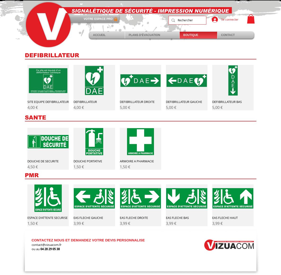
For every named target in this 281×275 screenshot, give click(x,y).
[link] (251, 18)
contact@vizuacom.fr (46, 245)
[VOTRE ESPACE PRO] (94, 19)
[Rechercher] (187, 20)
